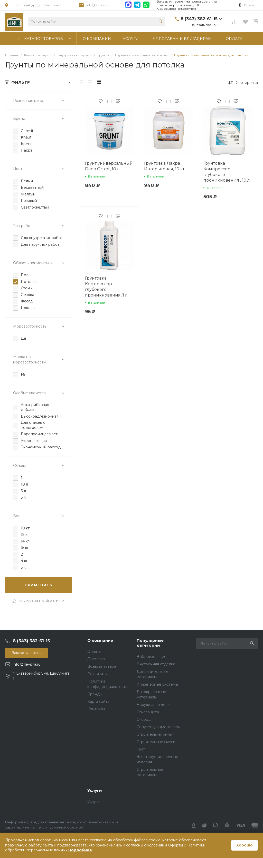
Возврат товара (101, 666)
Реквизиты (97, 674)
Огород (144, 719)
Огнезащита (148, 712)
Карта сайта (98, 701)
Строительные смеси (156, 741)
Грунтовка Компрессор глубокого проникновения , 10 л (226, 172)
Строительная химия (155, 734)
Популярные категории (150, 643)
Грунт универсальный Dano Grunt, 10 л (109, 166)
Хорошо (244, 845)
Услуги (94, 790)
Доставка (96, 659)
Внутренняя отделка (156, 664)
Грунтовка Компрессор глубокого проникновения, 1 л (106, 287)
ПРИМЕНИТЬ (39, 585)
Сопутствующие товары (159, 727)
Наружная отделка (154, 704)
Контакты (96, 709)
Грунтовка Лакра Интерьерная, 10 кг (164, 166)
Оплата (94, 651)
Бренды (94, 694)
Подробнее (80, 850)
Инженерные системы (157, 684)
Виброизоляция (151, 656)
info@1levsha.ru (98, 5)
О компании (100, 640)
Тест (141, 749)
